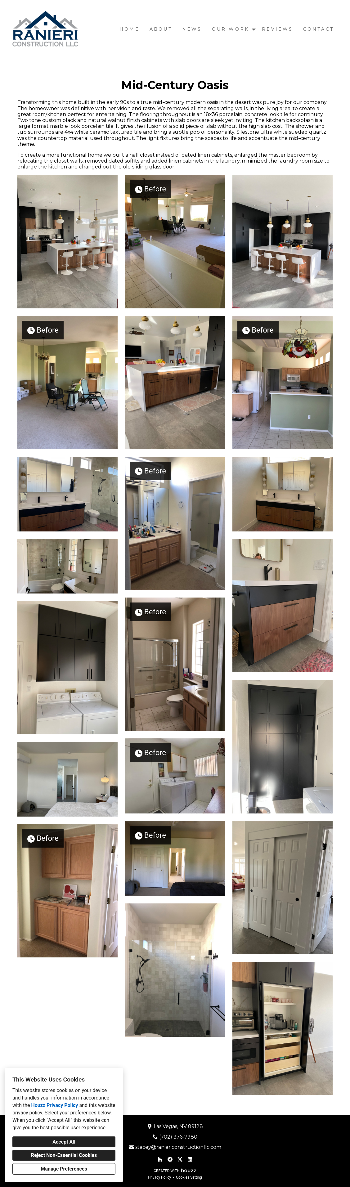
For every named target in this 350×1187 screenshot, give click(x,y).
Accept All (63, 1142)
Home (129, 29)
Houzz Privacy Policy (54, 1105)
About (161, 29)
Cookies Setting (189, 1177)
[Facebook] (170, 1159)
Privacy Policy (159, 1177)
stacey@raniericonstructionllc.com (178, 1147)
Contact (318, 29)
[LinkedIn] (190, 1159)
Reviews (277, 29)
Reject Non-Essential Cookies (64, 1155)
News (192, 29)
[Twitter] (180, 1159)
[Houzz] (160, 1159)
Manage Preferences (64, 1169)
